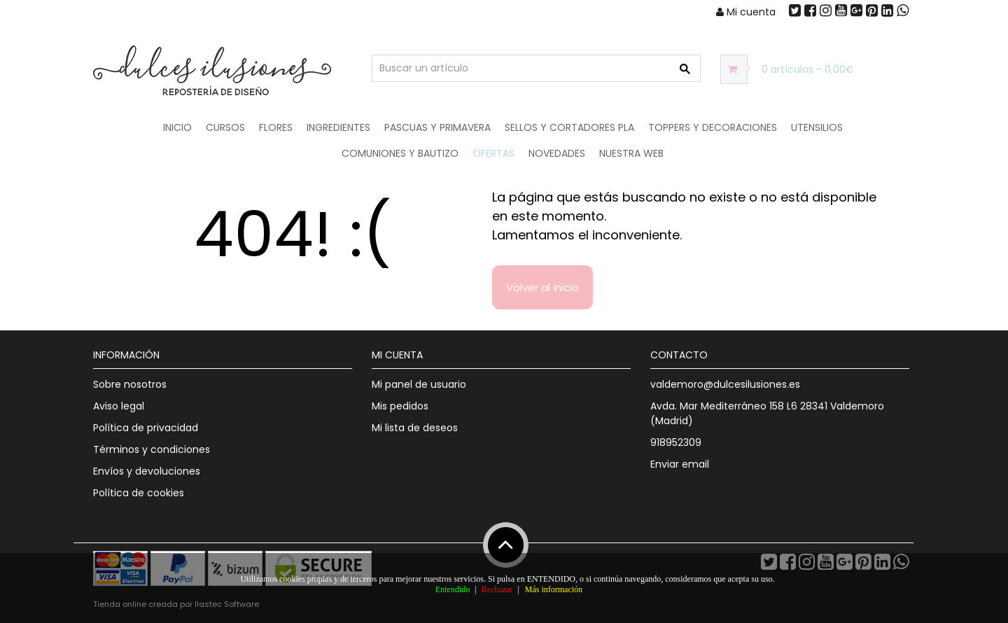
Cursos (225, 127)
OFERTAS (493, 153)
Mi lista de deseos (415, 428)
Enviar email (679, 464)
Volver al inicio (542, 287)
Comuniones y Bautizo (400, 153)
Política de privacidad (145, 428)
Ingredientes (338, 127)
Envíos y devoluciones (146, 471)
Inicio (177, 127)
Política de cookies (138, 493)
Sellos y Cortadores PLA (569, 127)
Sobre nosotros (130, 384)
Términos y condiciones (151, 449)
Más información (553, 589)
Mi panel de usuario (419, 384)
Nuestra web (631, 153)
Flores (276, 127)
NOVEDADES (556, 153)
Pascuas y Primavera (437, 127)
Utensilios (817, 127)
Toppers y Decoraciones (712, 127)
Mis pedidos (400, 406)
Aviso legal (118, 406)
